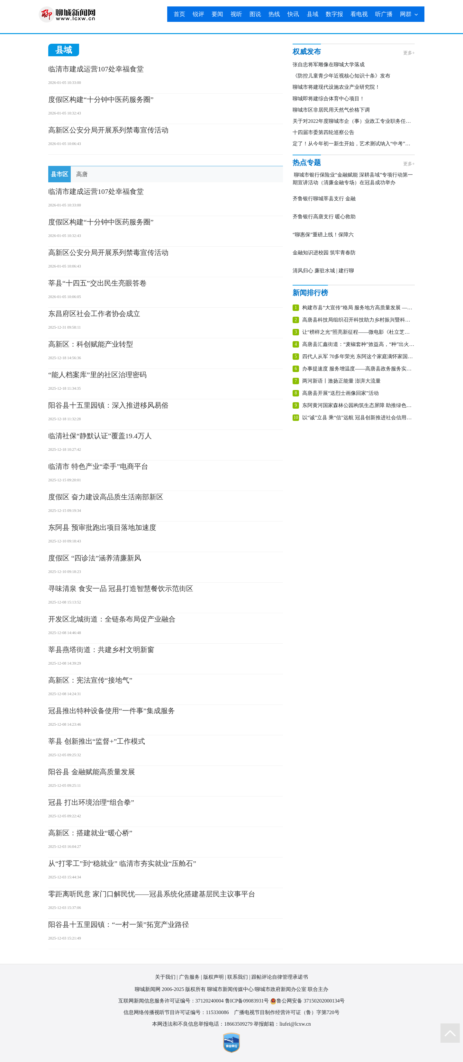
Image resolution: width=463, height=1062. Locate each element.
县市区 (59, 174)
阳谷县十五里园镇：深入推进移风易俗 (108, 405)
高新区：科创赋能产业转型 (90, 344)
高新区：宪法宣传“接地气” (90, 680)
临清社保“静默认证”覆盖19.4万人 (100, 436)
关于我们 (165, 977)
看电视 (359, 14)
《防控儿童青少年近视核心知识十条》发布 (341, 75)
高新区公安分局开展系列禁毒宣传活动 (108, 130)
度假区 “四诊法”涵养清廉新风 (94, 558)
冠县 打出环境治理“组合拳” (91, 802)
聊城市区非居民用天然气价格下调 (331, 110)
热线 (274, 14)
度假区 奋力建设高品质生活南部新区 (105, 497)
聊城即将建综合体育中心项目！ (329, 98)
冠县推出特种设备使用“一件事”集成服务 (111, 711)
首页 (179, 14)
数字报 (334, 14)
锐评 (198, 14)
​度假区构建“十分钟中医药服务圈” (101, 99)
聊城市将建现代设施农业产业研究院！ (336, 87)
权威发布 (307, 52)
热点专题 (307, 163)
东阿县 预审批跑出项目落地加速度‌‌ (102, 527)
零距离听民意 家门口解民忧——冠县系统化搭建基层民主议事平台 (151, 894)
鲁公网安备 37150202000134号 (307, 1001)
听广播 (384, 14)
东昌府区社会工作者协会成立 (94, 314)
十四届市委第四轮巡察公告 (323, 132)
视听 (236, 14)
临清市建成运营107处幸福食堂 (96, 69)
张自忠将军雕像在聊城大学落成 (329, 64)
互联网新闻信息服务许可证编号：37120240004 (171, 1000)
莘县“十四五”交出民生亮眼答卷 (97, 283)
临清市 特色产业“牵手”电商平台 (98, 466)
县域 (312, 14)
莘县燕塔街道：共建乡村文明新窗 (101, 650)
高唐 (82, 174)
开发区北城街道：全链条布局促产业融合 (112, 619)
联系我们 (237, 977)
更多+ (409, 52)
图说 (255, 14)
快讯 (293, 14)
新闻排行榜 (310, 293)
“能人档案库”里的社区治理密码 (97, 375)
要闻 (217, 14)
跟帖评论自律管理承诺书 (279, 977)
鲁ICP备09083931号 (247, 1000)
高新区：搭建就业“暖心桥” (90, 833)
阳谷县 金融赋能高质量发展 (91, 772)
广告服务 (189, 977)
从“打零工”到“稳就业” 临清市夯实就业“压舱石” (122, 863)
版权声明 (213, 977)
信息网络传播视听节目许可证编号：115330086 (176, 1012)
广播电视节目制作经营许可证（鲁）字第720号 (287, 1012)
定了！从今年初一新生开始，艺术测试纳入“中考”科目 (354, 143)
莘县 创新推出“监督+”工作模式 (96, 741)
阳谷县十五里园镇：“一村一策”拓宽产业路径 (118, 925)
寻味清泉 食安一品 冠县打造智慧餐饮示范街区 (120, 589)
